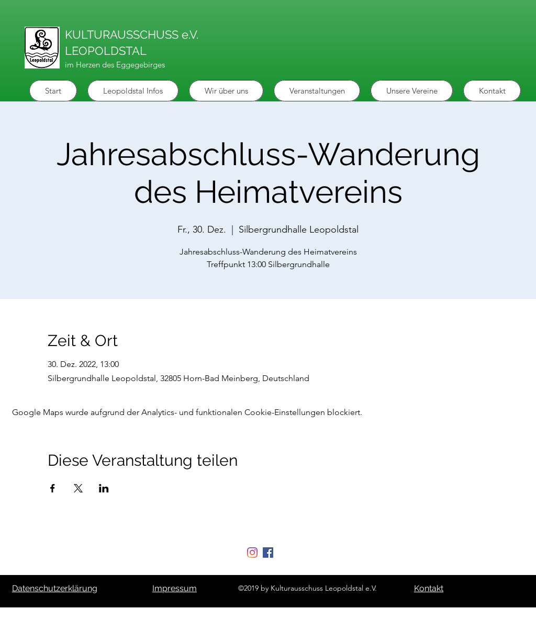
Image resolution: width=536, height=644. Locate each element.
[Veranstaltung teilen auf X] (78, 488)
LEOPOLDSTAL (106, 51)
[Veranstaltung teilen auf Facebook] (53, 488)
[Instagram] (252, 552)
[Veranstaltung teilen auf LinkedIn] (104, 488)
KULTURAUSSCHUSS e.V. (131, 34)
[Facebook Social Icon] (268, 552)
